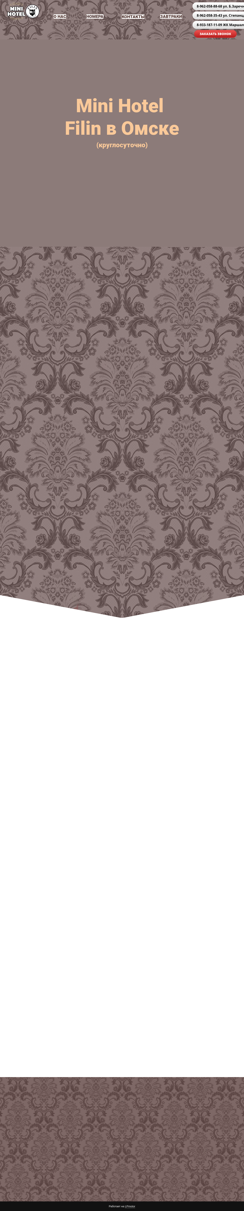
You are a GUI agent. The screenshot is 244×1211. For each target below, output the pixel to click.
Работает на (122, 1206)
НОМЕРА (94, 16)
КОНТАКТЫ (133, 16)
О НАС (60, 16)
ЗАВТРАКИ (171, 16)
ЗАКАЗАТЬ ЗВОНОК (215, 34)
